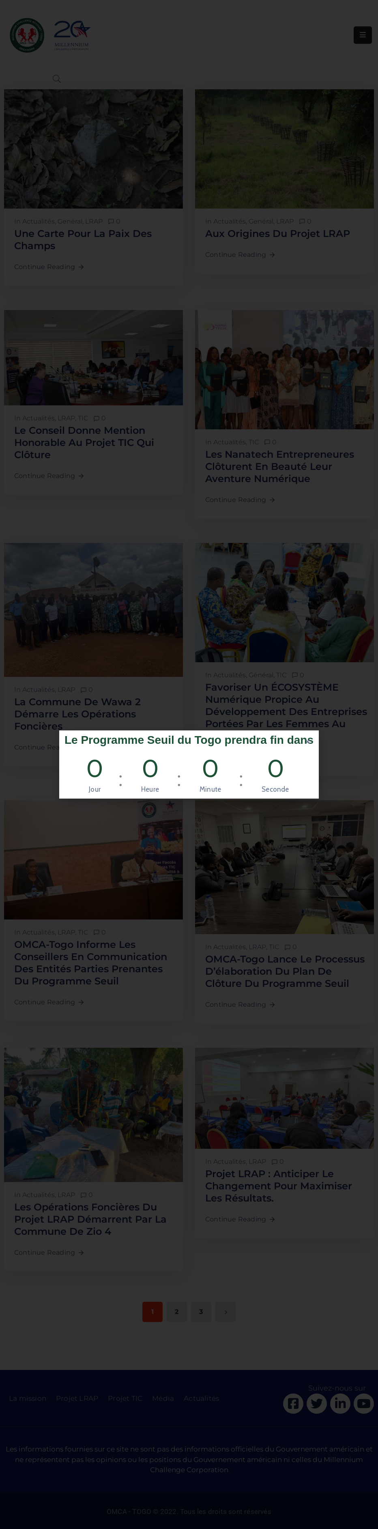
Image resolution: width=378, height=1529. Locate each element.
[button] (308, 742)
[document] (189, 764)
